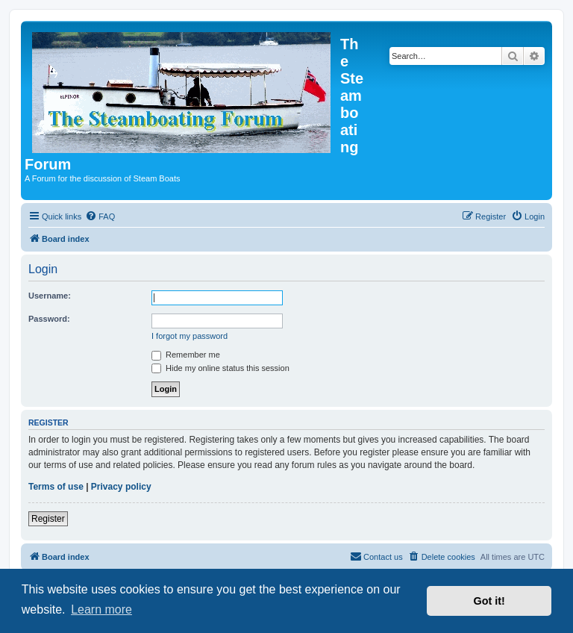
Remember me (185, 354)
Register (48, 519)
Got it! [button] (489, 601)
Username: (49, 295)
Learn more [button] (101, 609)
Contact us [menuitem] (376, 556)
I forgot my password (189, 335)
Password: (49, 318)
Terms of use (56, 486)
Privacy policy (121, 486)
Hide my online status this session (220, 368)
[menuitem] (100, 216)
